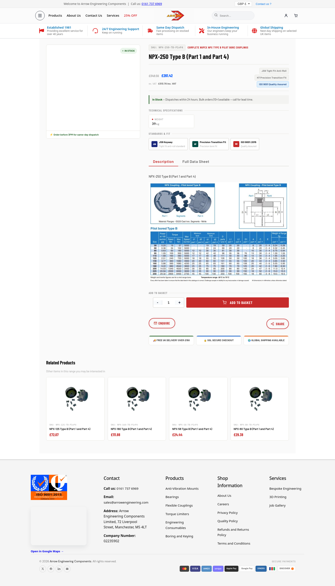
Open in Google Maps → (47, 551)
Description (163, 161)
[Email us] (67, 569)
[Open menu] (40, 15)
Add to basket (241, 302)
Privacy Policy (227, 512)
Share (278, 324)
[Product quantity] (168, 302)
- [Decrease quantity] (157, 302)
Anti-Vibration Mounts (182, 488)
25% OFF (131, 15)
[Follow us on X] (42, 569)
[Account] (285, 15)
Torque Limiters (177, 514)
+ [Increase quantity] (179, 302)
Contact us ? (263, 4)
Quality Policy (227, 521)
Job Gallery (277, 505)
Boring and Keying (179, 536)
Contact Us (94, 15)
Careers (223, 504)
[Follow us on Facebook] (50, 569)
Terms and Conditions (233, 543)
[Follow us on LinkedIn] (59, 569)
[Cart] (295, 15)
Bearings (172, 497)
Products (56, 15)
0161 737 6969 (152, 4)
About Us (74, 15)
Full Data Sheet (195, 161)
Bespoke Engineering (285, 488)
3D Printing (278, 497)
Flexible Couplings (179, 505)
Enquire (164, 323)
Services (113, 15)
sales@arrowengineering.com (126, 502)
